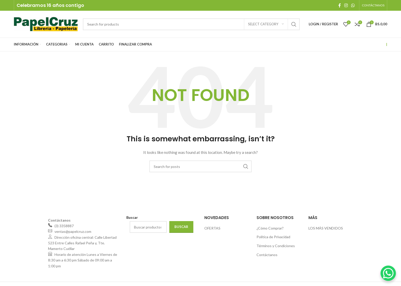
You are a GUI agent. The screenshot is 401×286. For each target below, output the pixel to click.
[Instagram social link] (345, 5)
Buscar (181, 227)
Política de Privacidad (273, 237)
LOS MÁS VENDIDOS (325, 228)
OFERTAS (212, 228)
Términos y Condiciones (276, 246)
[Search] (191, 24)
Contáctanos (267, 255)
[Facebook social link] (339, 5)
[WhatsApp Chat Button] (388, 273)
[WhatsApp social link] (352, 5)
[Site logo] (46, 23)
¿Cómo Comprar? (270, 228)
